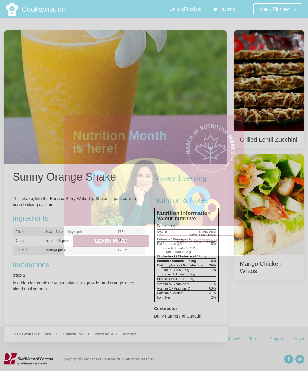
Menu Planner (277, 9)
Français (227, 9)
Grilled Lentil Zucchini (268, 139)
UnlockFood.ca (185, 9)
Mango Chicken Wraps (261, 267)
